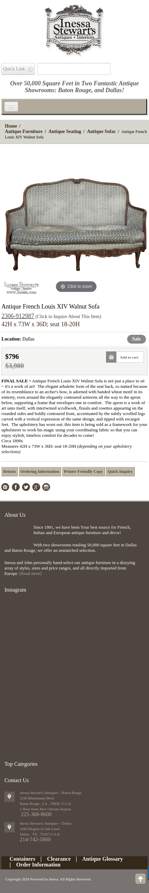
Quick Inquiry (120, 471)
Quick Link (14, 68)
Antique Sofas (101, 131)
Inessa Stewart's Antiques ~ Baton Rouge (50, 793)
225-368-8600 (36, 814)
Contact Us (16, 780)
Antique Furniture (24, 131)
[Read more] (30, 573)
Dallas (113, 90)
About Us (15, 515)
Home (11, 126)
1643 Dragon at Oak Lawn (40, 829)
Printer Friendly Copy (83, 471)
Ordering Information (39, 471)
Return (9, 471)
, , (40, 834)
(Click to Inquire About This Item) (68, 316)
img (17, 536)
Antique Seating (64, 131)
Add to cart (127, 357)
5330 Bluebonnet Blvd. (37, 798)
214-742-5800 (35, 839)
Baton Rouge (74, 90)
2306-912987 (17, 316)
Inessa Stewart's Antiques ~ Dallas (46, 823)
